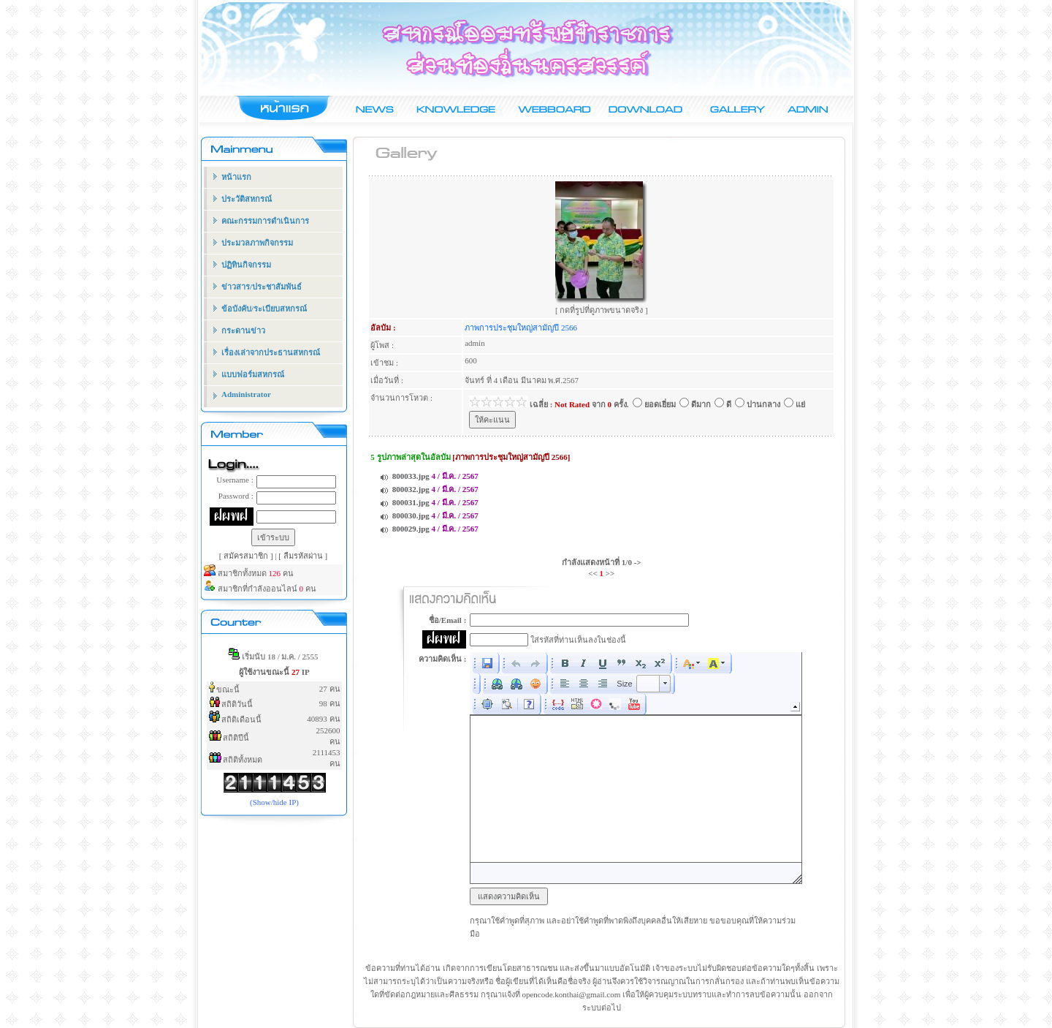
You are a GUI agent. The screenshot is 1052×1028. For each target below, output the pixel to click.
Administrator (246, 394)
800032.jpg (411, 489)
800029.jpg (411, 528)
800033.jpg (411, 476)
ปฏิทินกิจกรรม (246, 264)
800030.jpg (411, 515)
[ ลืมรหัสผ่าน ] (302, 555)
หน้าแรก (236, 177)
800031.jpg (411, 502)
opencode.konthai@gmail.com (571, 994)
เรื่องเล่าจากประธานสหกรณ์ (270, 352)
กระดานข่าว (243, 330)
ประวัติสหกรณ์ (246, 198)
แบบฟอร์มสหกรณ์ (252, 374)
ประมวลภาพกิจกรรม (257, 242)
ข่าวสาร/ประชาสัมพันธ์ (261, 286)
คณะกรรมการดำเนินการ (265, 220)
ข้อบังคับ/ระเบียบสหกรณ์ (264, 308)
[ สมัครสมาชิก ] (247, 555)
